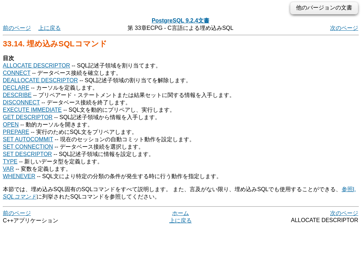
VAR (8, 169)
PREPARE (16, 132)
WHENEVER (19, 176)
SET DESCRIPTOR (27, 154)
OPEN (11, 125)
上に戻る (49, 28)
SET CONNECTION (28, 147)
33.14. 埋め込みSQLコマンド (55, 43)
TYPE (10, 161)
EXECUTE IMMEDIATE (32, 110)
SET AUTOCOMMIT (28, 139)
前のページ (17, 28)
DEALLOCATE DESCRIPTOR (40, 80)
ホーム (180, 213)
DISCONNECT (21, 102)
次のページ (344, 28)
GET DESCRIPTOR (28, 117)
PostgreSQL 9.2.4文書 (180, 21)
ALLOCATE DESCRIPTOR (36, 66)
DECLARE (16, 88)
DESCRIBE (17, 95)
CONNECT (17, 73)
